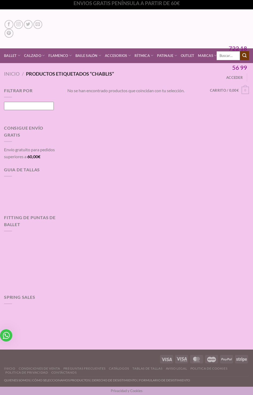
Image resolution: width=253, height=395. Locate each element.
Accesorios (118, 55)
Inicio (12, 74)
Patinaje (167, 55)
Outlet (187, 55)
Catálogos (119, 368)
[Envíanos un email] (37, 24)
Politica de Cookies (209, 368)
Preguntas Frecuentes (84, 368)
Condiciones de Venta (39, 368)
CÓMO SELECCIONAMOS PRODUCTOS (61, 380)
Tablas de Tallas (147, 368)
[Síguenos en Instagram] (18, 24)
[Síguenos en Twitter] (28, 24)
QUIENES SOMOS (17, 380)
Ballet (12, 55)
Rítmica (144, 55)
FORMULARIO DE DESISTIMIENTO (164, 380)
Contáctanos (64, 372)
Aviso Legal (176, 368)
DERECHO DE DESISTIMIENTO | (115, 380)
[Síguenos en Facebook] (9, 24)
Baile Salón (88, 55)
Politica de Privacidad (26, 372)
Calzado (34, 55)
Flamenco (60, 55)
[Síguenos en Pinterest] (9, 33)
